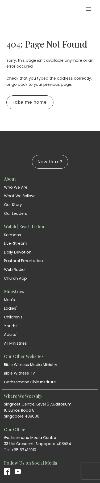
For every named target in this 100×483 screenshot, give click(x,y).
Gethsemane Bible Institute (30, 382)
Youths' (11, 326)
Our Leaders (15, 213)
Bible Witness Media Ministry (30, 364)
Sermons (12, 234)
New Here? (50, 162)
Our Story (13, 204)
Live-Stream (15, 243)
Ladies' (10, 308)
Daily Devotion (17, 252)
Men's (9, 299)
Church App (15, 278)
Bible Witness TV (19, 373)
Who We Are (15, 187)
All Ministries (15, 343)
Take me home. (30, 102)
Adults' (10, 334)
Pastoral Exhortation (23, 260)
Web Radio (14, 269)
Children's (13, 317)
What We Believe (20, 195)
